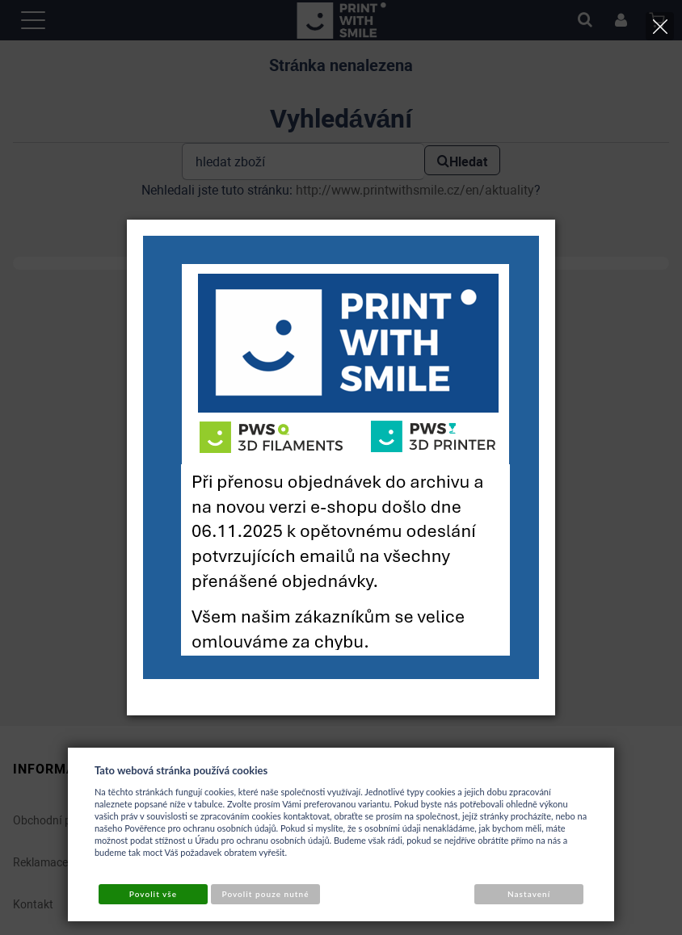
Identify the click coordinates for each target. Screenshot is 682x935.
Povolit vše (153, 894)
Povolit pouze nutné (265, 894)
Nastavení (528, 894)
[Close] (660, 26)
